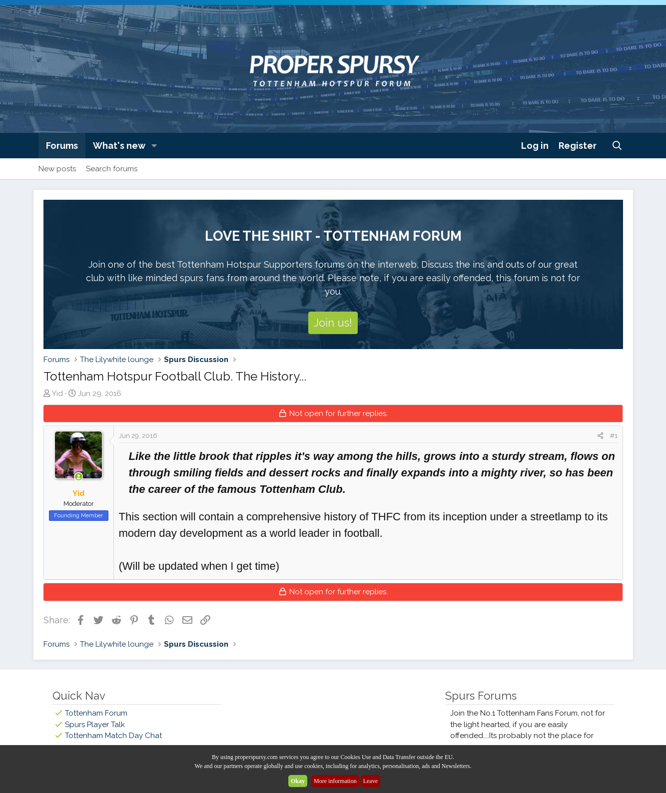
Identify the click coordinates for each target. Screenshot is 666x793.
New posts (57, 168)
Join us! (333, 322)
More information (335, 781)
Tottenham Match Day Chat (113, 735)
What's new (119, 145)
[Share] (600, 435)
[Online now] (78, 477)
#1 (614, 435)
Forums (62, 145)
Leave (370, 781)
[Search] (617, 145)
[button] (154, 145)
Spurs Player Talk (95, 724)
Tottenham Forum (96, 713)
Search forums (111, 168)
